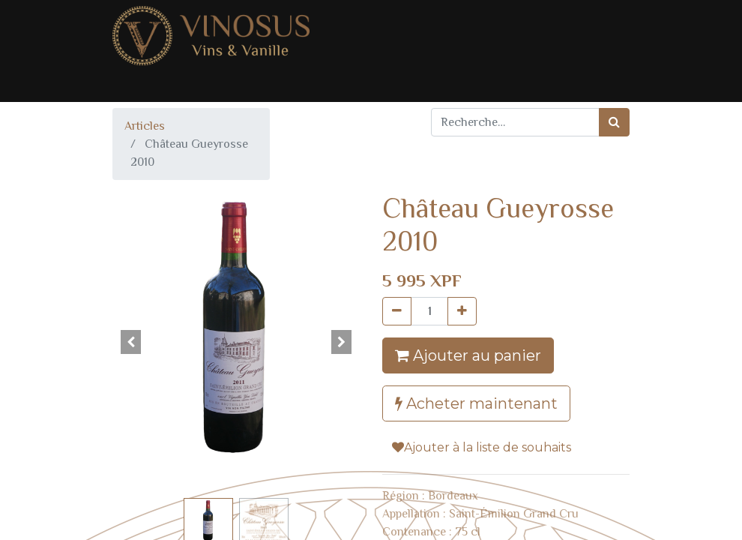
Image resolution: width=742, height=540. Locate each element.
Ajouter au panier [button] (468, 355)
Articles (144, 126)
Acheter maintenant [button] (476, 403)
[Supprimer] (396, 311)
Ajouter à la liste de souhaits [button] (481, 447)
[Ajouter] (462, 311)
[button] (131, 342)
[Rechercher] (614, 122)
